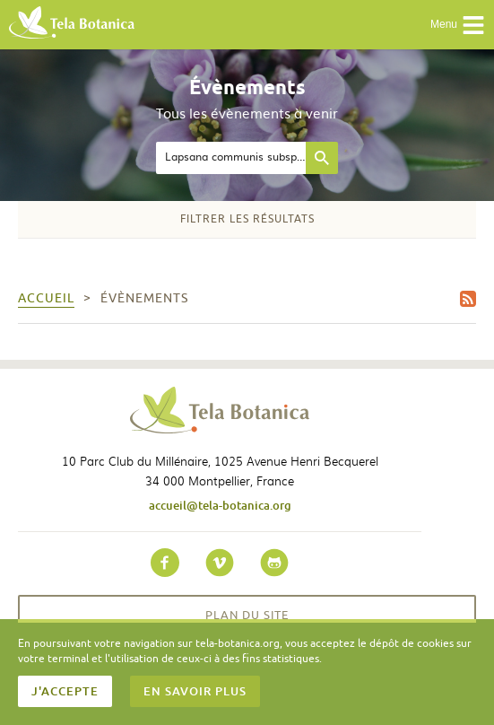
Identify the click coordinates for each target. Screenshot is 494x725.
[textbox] (231, 158)
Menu (457, 25)
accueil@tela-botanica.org (220, 505)
